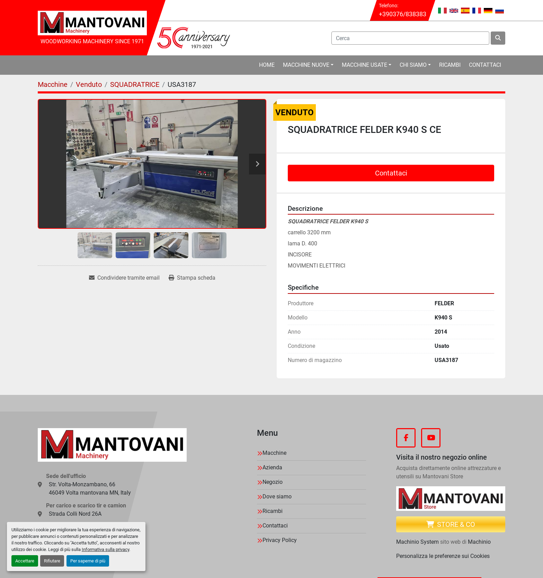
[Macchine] (53, 84)
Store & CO (450, 524)
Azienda (272, 467)
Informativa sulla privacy (105, 549)
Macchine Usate (364, 65)
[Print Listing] (192, 278)
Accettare (24, 560)
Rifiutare (52, 560)
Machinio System (417, 542)
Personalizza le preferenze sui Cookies (443, 556)
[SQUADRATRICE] (134, 84)
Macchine (274, 453)
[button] (308, 65)
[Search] (410, 38)
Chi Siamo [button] (413, 65)
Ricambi (450, 65)
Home (267, 65)
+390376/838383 (402, 14)
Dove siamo (277, 496)
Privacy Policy (279, 540)
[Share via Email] (124, 278)
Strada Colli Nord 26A (75, 514)
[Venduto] (89, 84)
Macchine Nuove (306, 65)
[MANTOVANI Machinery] (112, 445)
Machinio (479, 542)
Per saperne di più (87, 560)
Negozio (272, 482)
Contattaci (485, 65)
